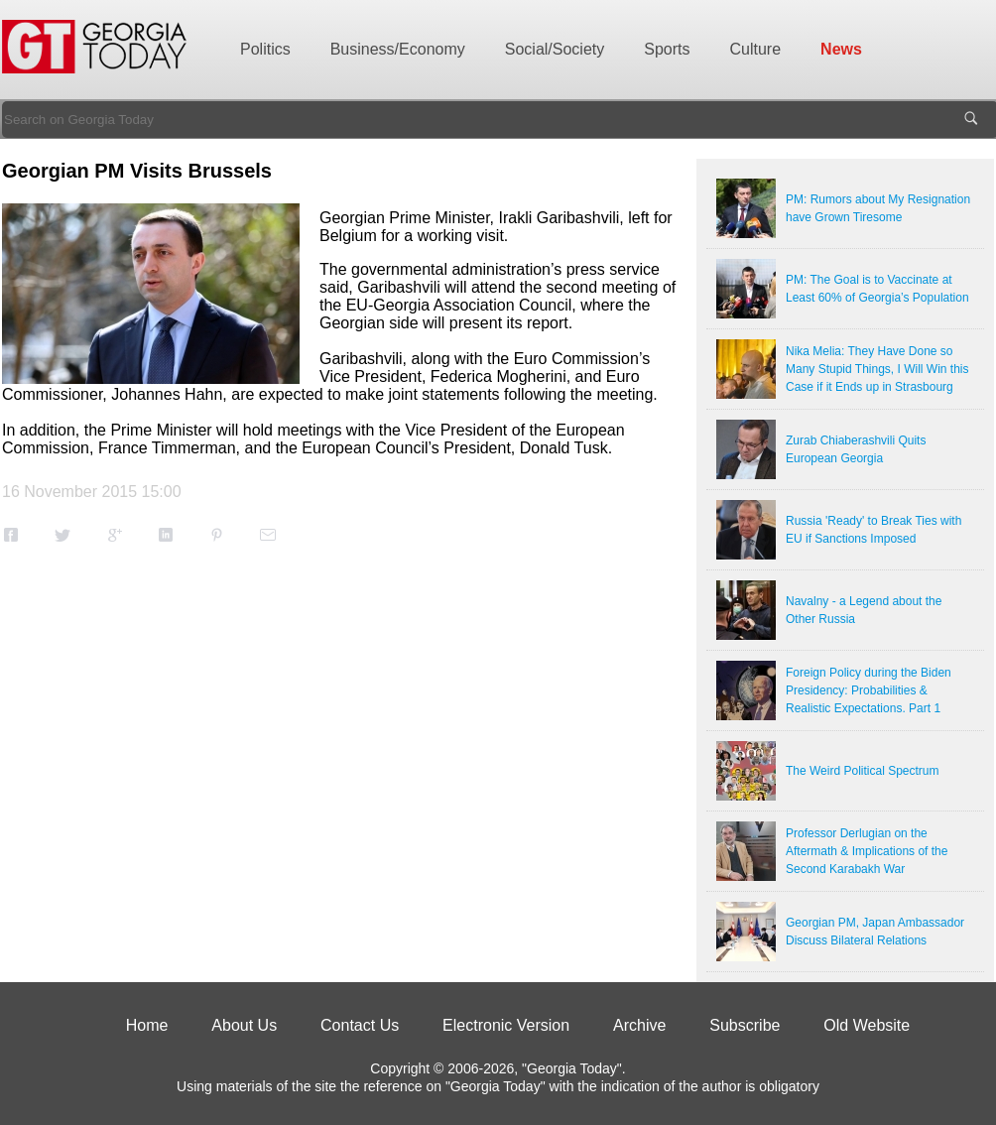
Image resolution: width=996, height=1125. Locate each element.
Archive (639, 1025)
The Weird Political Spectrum (862, 771)
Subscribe (744, 1025)
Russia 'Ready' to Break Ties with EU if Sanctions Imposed (873, 530)
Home (147, 1025)
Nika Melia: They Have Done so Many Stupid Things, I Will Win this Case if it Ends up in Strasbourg (877, 369)
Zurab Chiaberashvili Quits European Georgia (856, 449)
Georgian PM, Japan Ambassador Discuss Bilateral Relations (875, 931)
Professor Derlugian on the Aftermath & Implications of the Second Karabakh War (866, 851)
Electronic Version (505, 1025)
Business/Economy (397, 49)
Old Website (866, 1025)
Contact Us (359, 1025)
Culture (756, 49)
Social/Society (555, 49)
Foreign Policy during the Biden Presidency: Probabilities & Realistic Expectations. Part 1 (868, 690)
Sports (666, 49)
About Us (244, 1025)
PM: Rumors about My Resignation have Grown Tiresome (878, 208)
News (841, 49)
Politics (265, 49)
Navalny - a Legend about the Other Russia (863, 610)
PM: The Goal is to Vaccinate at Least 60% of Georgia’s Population (877, 289)
